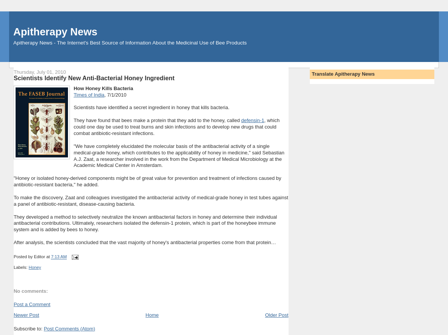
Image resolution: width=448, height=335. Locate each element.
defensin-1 (252, 120)
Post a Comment (32, 304)
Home (152, 315)
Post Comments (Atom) (69, 329)
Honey (34, 267)
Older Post (276, 315)
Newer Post (26, 315)
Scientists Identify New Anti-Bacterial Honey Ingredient (94, 78)
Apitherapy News (55, 32)
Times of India (89, 95)
